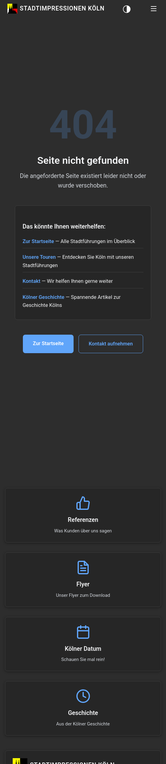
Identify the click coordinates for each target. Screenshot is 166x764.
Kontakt (31, 281)
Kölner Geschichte (43, 297)
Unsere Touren (39, 257)
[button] (154, 9)
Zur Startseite (38, 241)
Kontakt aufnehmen (111, 344)
